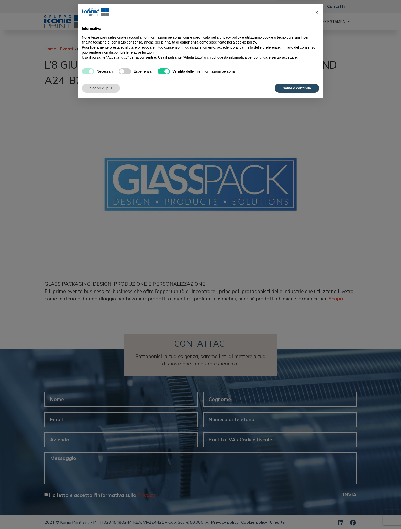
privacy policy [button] (230, 464)
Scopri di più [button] (101, 515)
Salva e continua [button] (297, 515)
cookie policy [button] (246, 469)
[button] (317, 439)
